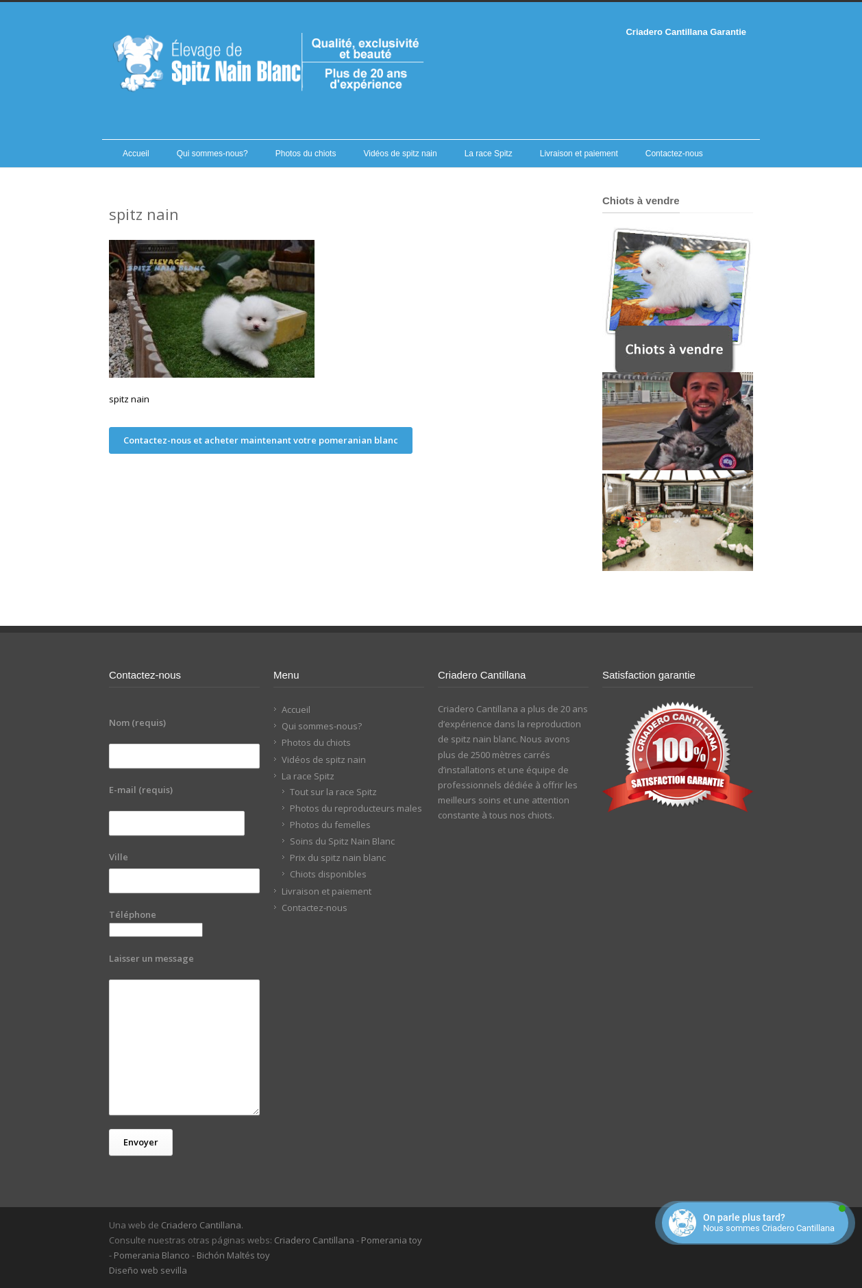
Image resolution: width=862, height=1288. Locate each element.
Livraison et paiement (579, 153)
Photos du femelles (330, 824)
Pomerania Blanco (152, 1255)
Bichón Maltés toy (233, 1255)
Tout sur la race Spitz (333, 792)
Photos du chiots (305, 153)
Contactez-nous (674, 153)
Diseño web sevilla (148, 1270)
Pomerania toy (391, 1240)
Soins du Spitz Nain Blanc (342, 841)
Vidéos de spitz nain (399, 153)
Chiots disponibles (328, 874)
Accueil (136, 153)
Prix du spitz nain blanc (338, 857)
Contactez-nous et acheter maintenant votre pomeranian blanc (260, 440)
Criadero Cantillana (201, 1225)
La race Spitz (489, 153)
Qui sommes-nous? (212, 153)
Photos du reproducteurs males (356, 808)
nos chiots (531, 815)
